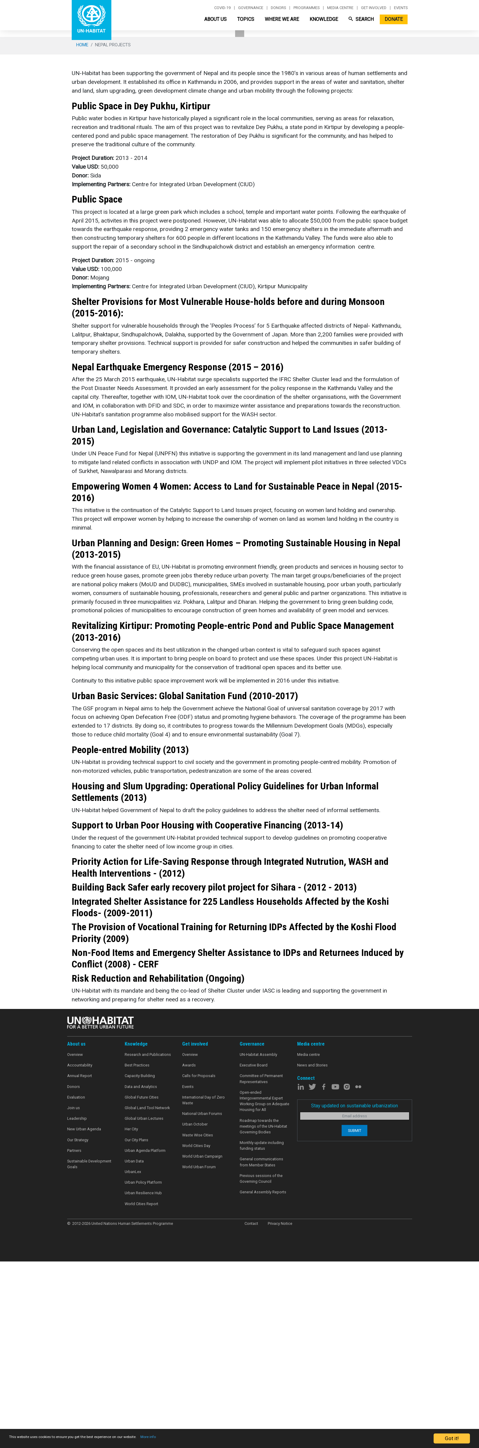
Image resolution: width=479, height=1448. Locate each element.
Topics (245, 19)
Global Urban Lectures (144, 1306)
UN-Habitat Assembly (258, 1242)
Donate (394, 19)
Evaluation (76, 1285)
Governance (250, 8)
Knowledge (324, 19)
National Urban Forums (202, 1301)
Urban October (195, 1312)
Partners (74, 1338)
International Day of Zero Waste (203, 1288)
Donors (278, 8)
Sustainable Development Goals (89, 1352)
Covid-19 (222, 8)
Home (82, 233)
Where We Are (282, 19)
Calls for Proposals (198, 1264)
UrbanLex (133, 1359)
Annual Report (79, 1264)
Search (361, 19)
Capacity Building (140, 1264)
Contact (251, 1411)
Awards (189, 1253)
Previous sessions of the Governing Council (261, 1366)
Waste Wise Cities (197, 1323)
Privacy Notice (280, 1411)
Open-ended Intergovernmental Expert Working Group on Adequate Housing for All (264, 1289)
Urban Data (134, 1349)
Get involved (373, 8)
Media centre (340, 8)
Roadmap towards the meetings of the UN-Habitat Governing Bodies (263, 1314)
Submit (354, 1318)
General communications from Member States (261, 1350)
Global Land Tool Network (147, 1296)
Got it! (452, 1438)
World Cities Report (141, 1392)
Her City (131, 1317)
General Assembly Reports (263, 1380)
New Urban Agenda (84, 1317)
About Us (215, 19)
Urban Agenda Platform (145, 1338)
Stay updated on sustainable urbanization (354, 1294)
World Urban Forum (199, 1355)
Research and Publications (148, 1242)
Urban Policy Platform (143, 1370)
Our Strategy (77, 1328)
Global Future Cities (142, 1285)
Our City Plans (136, 1328)
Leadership (77, 1306)
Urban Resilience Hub (143, 1381)
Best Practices (137, 1253)
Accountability (79, 1253)
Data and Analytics (141, 1274)
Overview (75, 1242)
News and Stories (312, 1253)
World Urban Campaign (202, 1344)
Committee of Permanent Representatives (261, 1267)
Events (401, 8)
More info (206, 1439)
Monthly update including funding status (262, 1333)
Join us (73, 1296)
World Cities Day (196, 1333)
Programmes (307, 8)
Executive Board (253, 1253)
